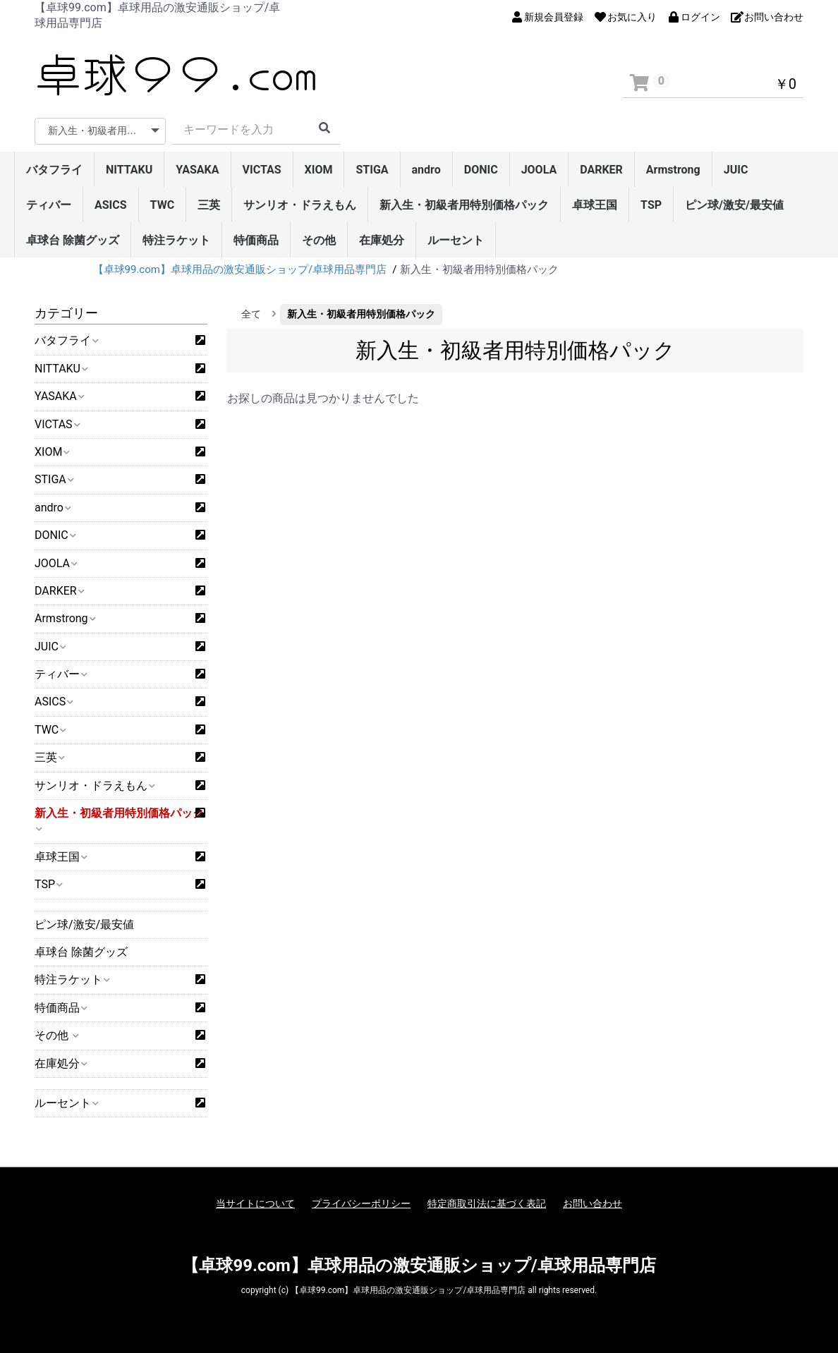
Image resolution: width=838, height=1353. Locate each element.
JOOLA (539, 169)
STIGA (372, 169)
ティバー (48, 205)
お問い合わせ (592, 1203)
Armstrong (673, 169)
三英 (209, 205)
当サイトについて (255, 1203)
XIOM (319, 169)
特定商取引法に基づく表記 (486, 1203)
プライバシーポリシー (361, 1203)
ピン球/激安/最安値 (734, 205)
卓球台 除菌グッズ (72, 240)
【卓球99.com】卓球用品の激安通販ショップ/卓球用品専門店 (418, 1265)
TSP (651, 205)
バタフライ (54, 169)
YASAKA (197, 169)
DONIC (481, 169)
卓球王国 (594, 205)
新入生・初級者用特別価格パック (464, 205)
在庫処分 (381, 240)
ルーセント (455, 240)
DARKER (601, 169)
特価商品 (256, 240)
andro (426, 169)
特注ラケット (176, 240)
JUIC (736, 169)
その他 (319, 240)
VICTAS (262, 169)
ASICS (111, 205)
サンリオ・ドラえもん (299, 205)
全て (251, 314)
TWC (162, 205)
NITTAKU (129, 169)
